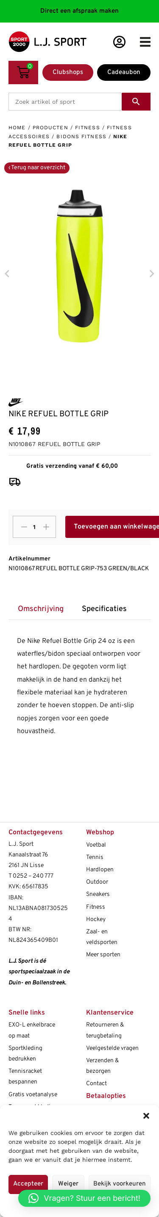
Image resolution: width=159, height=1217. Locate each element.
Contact (96, 1083)
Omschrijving (41, 609)
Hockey (96, 919)
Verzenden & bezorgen (102, 1066)
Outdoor (97, 882)
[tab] (40, 610)
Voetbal (96, 845)
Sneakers (98, 894)
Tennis (94, 857)
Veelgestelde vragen (112, 1048)
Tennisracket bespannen (25, 1077)
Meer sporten (103, 954)
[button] (146, 1116)
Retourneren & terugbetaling (105, 1030)
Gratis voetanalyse (32, 1094)
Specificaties (104, 609)
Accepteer (28, 1184)
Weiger (68, 1184)
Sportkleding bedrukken (25, 1054)
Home (16, 128)
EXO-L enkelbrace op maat (31, 1030)
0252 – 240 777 (33, 876)
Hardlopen (100, 869)
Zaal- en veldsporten (101, 937)
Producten (50, 128)
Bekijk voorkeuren (119, 1184)
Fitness (87, 128)
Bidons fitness (81, 136)
